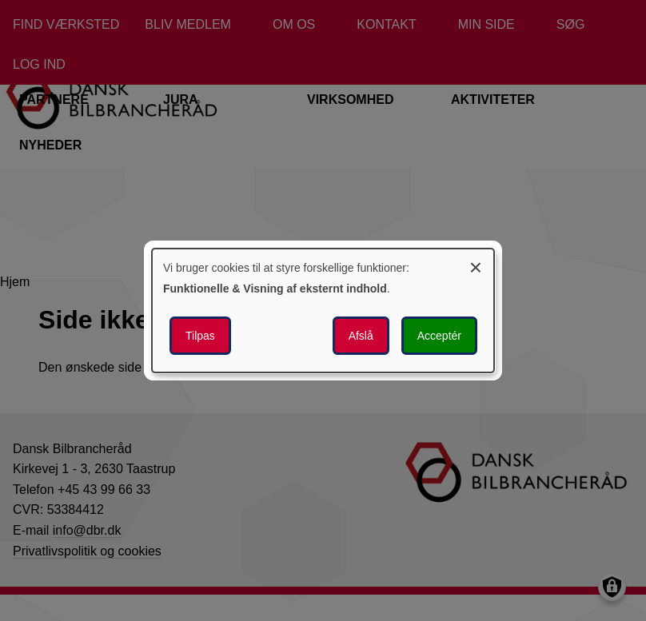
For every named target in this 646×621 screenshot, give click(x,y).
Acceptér (439, 335)
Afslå (361, 335)
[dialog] (323, 311)
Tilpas (200, 335)
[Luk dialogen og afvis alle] (476, 265)
